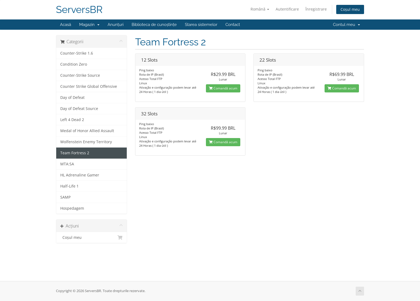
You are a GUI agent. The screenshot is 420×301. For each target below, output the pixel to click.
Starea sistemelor (201, 24)
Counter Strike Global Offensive (88, 86)
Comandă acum (223, 88)
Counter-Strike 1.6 (76, 53)
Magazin (89, 24)
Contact (232, 24)
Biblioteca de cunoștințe (154, 24)
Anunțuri (116, 24)
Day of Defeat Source (79, 108)
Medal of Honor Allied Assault (87, 130)
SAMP (65, 197)
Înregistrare (316, 9)
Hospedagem (72, 208)
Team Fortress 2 (74, 152)
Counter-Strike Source (80, 75)
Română (260, 9)
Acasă (65, 24)
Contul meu (346, 24)
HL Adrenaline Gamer (79, 175)
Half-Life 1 (69, 186)
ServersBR (79, 9)
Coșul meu (350, 9)
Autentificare (287, 9)
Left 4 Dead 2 (72, 119)
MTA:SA (67, 164)
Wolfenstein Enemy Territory (86, 141)
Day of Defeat (72, 97)
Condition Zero (73, 64)
